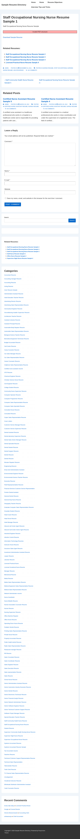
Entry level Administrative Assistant (14, 470)
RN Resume (7, 653)
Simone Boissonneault (10, 813)
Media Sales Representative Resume (15, 582)
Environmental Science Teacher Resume (16, 477)
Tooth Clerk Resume (10, 769)
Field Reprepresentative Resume (13, 485)
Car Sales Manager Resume (12, 353)
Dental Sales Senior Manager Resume (15, 440)
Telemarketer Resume (10, 766)
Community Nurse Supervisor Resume (15, 391)
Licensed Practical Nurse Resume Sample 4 (22, 62)
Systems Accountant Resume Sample (15, 747)
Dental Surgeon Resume (11, 451)
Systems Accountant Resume (12, 743)
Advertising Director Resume (12, 301)
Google (6, 809)
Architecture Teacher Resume (12, 316)
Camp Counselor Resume (11, 350)
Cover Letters (8, 421)
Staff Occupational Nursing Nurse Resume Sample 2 (25, 54)
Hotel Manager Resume (11, 522)
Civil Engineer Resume (10, 383)
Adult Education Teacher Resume (14, 297)
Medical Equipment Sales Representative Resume (18, 586)
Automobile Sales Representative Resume (16, 331)
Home (33, 2)
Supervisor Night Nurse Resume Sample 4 (20, 258)
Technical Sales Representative (13, 762)
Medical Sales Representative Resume (15, 589)
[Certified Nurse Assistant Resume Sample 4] (63, 104)
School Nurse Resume (10, 679)
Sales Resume (8, 676)
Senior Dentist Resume (11, 691)
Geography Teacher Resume (12, 503)
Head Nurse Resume (10, 518)
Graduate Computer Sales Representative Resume (19, 507)
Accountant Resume (10, 275)
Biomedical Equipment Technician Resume (16, 338)
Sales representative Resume (12, 672)
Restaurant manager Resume (12, 649)
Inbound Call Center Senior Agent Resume (16, 529)
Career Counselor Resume (12, 361)
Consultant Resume (10, 413)
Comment (8, 141)
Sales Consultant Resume (11, 657)
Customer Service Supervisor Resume (15, 428)
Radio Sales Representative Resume (15, 646)
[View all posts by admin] (6, 68)
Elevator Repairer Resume (12, 462)
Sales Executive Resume (11, 668)
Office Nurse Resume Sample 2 (16, 256)
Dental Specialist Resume (11, 443)
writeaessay (7, 816)
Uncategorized (18, 70)
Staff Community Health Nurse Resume (15, 721)
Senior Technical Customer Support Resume (17, 709)
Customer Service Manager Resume (14, 425)
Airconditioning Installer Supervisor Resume (16, 312)
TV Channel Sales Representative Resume (16, 773)
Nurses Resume (48, 68)
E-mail (6, 180)
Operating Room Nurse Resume (13, 623)
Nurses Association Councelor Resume (15, 604)
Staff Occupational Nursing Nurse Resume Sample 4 (25, 60)
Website (7, 189)
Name (6, 171)
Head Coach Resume (10, 515)
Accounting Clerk (24, 813)
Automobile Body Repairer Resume (14, 327)
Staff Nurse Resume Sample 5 (16, 254)
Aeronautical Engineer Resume (13, 309)
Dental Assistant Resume (11, 432)
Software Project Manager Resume (14, 713)
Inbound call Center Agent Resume (14, 526)
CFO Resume (8, 372)
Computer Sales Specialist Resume (14, 406)
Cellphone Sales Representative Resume (16, 365)
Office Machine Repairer (11, 616)
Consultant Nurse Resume (11, 410)
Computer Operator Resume (12, 395)
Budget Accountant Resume (12, 342)
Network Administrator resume (13, 593)
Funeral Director (15, 809)
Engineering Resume (10, 466)
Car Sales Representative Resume (14, 357)
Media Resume (8, 578)
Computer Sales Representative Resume (16, 402)
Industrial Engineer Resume (12, 533)
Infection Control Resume (11, 537)
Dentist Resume (8, 455)
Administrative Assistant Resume (13, 294)
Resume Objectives (55, 2)
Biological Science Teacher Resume (14, 335)
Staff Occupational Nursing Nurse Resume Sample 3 (25, 57)
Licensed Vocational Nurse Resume (14, 567)
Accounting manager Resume (12, 279)
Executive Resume (9, 481)
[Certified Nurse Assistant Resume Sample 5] (24, 104)
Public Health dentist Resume (12, 642)
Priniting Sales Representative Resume (15, 631)
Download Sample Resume (12, 37)
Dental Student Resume (11, 447)
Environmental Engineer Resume (13, 473)
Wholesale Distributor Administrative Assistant (17, 784)
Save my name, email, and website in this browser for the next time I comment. (35, 198)
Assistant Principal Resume (12, 323)
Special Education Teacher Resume (14, 717)
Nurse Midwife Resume (11, 601)
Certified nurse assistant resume (16, 106)
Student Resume (9, 728)
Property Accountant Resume (12, 638)
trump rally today (9, 805)
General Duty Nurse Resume (12, 500)
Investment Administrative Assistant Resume (17, 552)
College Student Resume (11, 387)
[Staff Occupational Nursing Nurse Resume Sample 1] (26, 68)
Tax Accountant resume (11, 751)
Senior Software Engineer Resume (14, 706)
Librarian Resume (9, 559)
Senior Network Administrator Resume (15, 702)
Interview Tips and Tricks (40, 7)
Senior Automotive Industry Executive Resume (17, 687)
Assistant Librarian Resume (12, 320)
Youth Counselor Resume (11, 788)
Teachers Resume (9, 754)
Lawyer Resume (9, 556)
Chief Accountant (18, 816)
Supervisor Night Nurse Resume (13, 736)
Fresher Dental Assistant (11, 492)
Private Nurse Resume (10, 634)
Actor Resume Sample (10, 290)
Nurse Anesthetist (9, 597)
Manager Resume (9, 571)
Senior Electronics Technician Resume (15, 694)
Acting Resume (8, 286)
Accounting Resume (10, 282)
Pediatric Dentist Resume (11, 627)
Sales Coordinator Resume (12, 661)
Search (6, 217)
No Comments (32, 70)
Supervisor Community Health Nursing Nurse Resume (19, 732)
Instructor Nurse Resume (11, 544)
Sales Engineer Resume (11, 664)
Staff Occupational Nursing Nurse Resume (16, 724)
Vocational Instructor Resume (12, 781)
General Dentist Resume (11, 496)
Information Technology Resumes (14, 541)
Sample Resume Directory (13, 5)
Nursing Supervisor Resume (12, 612)
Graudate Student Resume (12, 511)
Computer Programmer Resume (13, 398)
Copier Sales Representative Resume (15, 417)
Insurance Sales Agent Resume (13, 548)
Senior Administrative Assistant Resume (15, 683)
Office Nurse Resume (10, 619)
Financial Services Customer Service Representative (19, 488)
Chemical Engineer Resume (12, 376)
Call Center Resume (10, 346)
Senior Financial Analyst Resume (13, 698)
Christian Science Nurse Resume (13, 380)
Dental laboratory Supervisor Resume (15, 436)
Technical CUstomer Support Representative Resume (19, 758)
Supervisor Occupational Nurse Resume (15, 739)
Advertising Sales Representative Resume (16, 305)
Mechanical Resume (10, 574)
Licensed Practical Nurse (11, 563)
